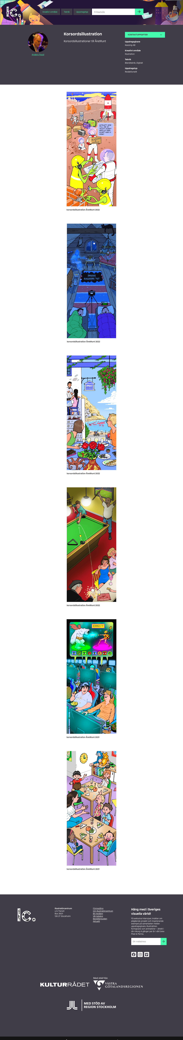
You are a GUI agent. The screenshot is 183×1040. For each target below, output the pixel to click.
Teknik (67, 11)
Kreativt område (50, 11)
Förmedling (98, 908)
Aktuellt (96, 921)
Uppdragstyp (82, 11)
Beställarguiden (100, 918)
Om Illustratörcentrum (103, 911)
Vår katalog (98, 916)
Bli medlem (98, 913)
